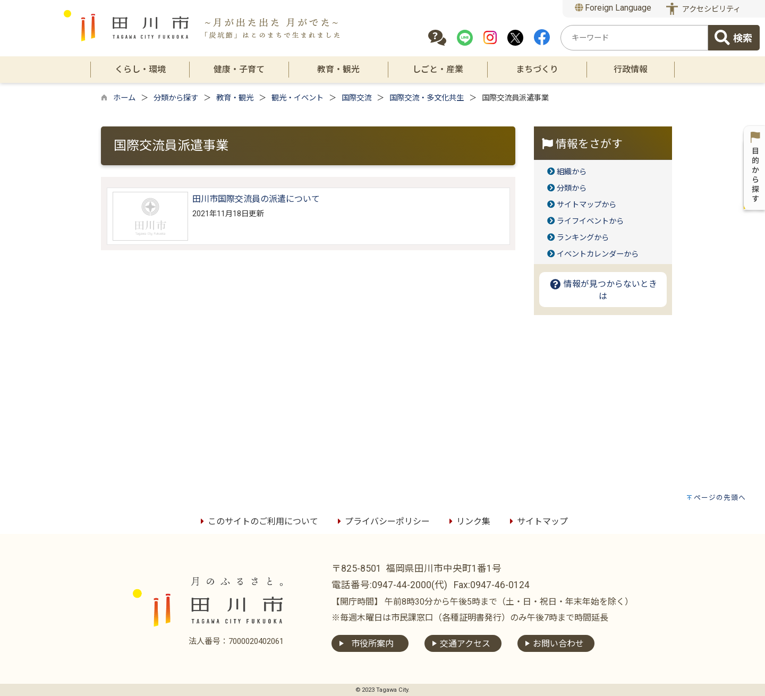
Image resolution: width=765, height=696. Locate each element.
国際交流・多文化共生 (426, 98)
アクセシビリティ (711, 9)
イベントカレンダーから (598, 254)
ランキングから (583, 237)
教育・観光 (234, 98)
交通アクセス (465, 644)
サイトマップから (586, 204)
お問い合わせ (558, 644)
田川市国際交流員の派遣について (256, 199)
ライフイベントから (590, 221)
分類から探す (176, 98)
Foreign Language (613, 8)
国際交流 (356, 98)
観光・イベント (297, 98)
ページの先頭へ (720, 498)
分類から (571, 188)
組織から (571, 171)
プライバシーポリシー (382, 521)
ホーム (124, 98)
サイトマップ (537, 521)
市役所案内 (372, 644)
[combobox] (634, 38)
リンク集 (468, 521)
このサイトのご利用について (257, 521)
